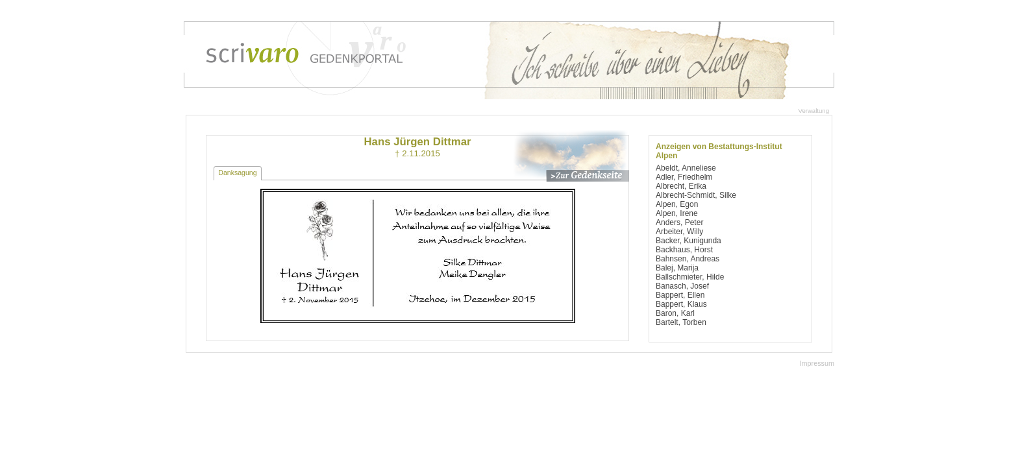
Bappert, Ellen (680, 295)
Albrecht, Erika (681, 186)
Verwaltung (814, 110)
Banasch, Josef (682, 286)
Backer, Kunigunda (688, 240)
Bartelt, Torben (681, 322)
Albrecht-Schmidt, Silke (696, 195)
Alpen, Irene (677, 213)
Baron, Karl (675, 313)
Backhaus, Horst (684, 249)
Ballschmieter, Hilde (690, 276)
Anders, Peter (679, 222)
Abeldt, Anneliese (686, 168)
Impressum (817, 363)
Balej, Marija (677, 267)
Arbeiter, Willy (679, 231)
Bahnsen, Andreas (687, 258)
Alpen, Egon (677, 204)
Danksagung (237, 172)
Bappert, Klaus (681, 304)
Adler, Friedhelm (684, 177)
